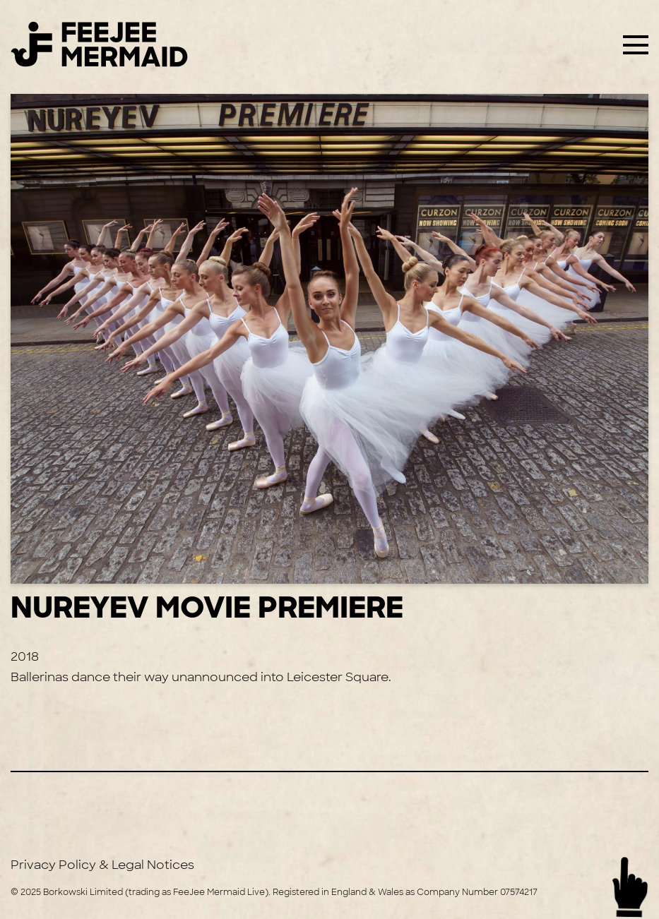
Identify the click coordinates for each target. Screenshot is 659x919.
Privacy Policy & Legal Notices (102, 864)
